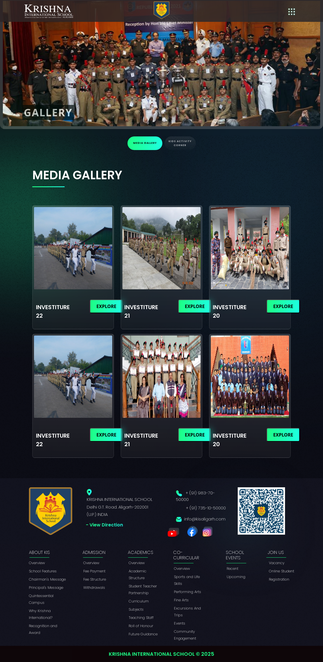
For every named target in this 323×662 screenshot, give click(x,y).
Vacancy (276, 563)
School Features (43, 571)
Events (179, 623)
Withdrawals (94, 587)
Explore (106, 306)
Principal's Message (46, 587)
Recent (232, 568)
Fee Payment (94, 571)
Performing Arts (187, 591)
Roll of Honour (141, 626)
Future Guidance (143, 634)
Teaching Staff (141, 617)
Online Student (281, 571)
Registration (279, 579)
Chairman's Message (47, 579)
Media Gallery (145, 143)
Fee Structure (94, 579)
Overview (37, 563)
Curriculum (139, 601)
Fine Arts (181, 600)
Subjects (136, 609)
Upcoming (236, 576)
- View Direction (104, 525)
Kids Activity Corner (180, 143)
